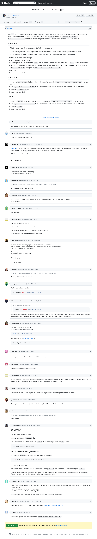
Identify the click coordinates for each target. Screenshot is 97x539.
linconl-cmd (15, 195)
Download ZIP (89, 22)
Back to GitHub (47, 3)
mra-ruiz (14, 269)
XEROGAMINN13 (17, 364)
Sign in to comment (61, 525)
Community (46, 534)
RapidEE (13, 148)
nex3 (8, 15)
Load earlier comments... (51, 117)
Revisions (16, 22)
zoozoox (14, 512)
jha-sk (13, 133)
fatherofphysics (16, 180)
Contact (56, 534)
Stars (27, 22)
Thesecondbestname (18, 301)
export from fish (28, 338)
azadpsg (14, 284)
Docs (51, 534)
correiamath (15, 425)
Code (6, 22)
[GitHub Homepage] (10, 534)
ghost (13, 122)
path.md (15, 15)
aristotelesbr (15, 323)
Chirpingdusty (16, 219)
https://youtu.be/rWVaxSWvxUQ (53, 505)
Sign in (85, 3)
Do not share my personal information (78, 534)
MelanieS (14, 501)
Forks (38, 22)
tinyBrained (15, 375)
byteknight (15, 144)
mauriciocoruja (16, 208)
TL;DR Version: (16, 160)
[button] (81, 22)
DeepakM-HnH (16, 481)
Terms (24, 534)
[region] (48, 71)
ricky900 (14, 167)
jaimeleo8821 (16, 400)
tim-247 (14, 388)
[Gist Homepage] (6, 3)
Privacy (29, 534)
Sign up (92, 3)
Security (35, 534)
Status (39, 534)
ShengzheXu (15, 411)
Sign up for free (12, 525)
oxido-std (14, 351)
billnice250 (15, 240)
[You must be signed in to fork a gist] (90, 15)
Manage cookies (63, 534)
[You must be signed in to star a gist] (80, 15)
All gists (39, 3)
